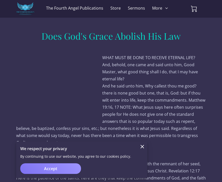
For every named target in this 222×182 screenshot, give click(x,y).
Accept (50, 168)
